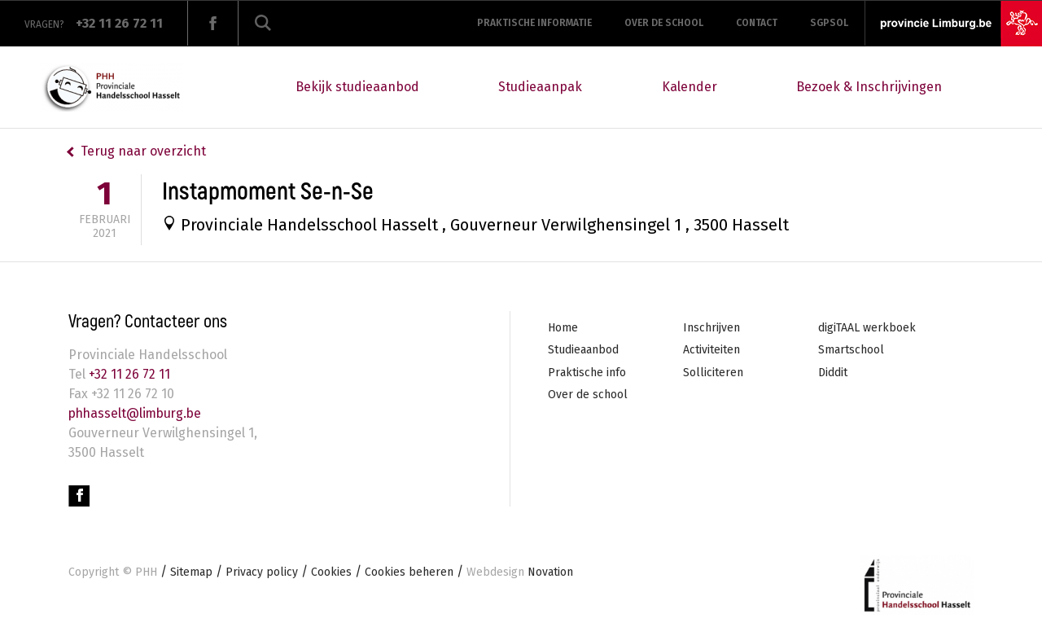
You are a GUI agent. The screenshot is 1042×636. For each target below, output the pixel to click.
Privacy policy (261, 572)
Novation (519, 572)
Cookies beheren (409, 572)
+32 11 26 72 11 (127, 374)
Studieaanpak (540, 86)
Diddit (832, 372)
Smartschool (851, 350)
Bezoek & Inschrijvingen (869, 86)
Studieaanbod (583, 350)
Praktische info (587, 372)
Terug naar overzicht (143, 151)
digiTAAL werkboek (867, 328)
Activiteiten (711, 350)
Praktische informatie (534, 23)
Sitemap (191, 572)
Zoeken (263, 23)
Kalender (689, 86)
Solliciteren (713, 372)
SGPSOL (829, 23)
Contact (756, 23)
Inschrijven (711, 328)
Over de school (663, 23)
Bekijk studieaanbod (357, 86)
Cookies (331, 572)
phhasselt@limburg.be (137, 413)
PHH (146, 572)
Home (563, 328)
